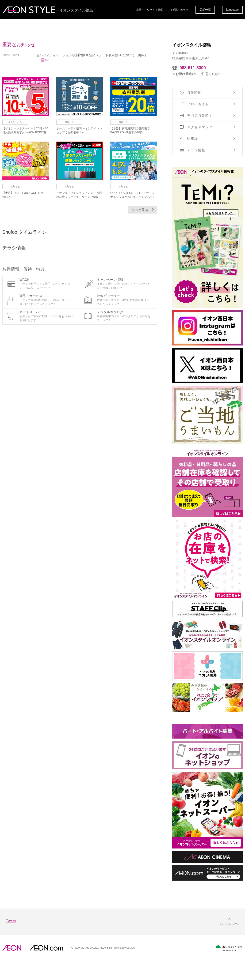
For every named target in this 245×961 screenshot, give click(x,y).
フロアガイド (198, 104)
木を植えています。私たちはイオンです (229, 948)
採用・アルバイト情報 (149, 9)
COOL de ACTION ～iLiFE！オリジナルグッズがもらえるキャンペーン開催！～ (132, 197)
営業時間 (194, 92)
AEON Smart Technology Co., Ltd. (117, 947)
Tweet (11, 921)
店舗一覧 (205, 9)
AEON (11, 948)
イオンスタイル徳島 (76, 10)
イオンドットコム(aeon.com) (46, 948)
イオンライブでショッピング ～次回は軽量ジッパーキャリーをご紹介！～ (79, 197)
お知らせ (69, 122)
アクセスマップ (200, 127)
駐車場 (192, 138)
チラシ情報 (196, 150)
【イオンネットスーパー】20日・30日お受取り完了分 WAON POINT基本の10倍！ (25, 132)
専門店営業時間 (200, 115)
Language (232, 9)
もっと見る (140, 210)
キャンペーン (15, 122)
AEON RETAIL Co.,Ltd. (86, 947)
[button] (226, 921)
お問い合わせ (179, 9)
